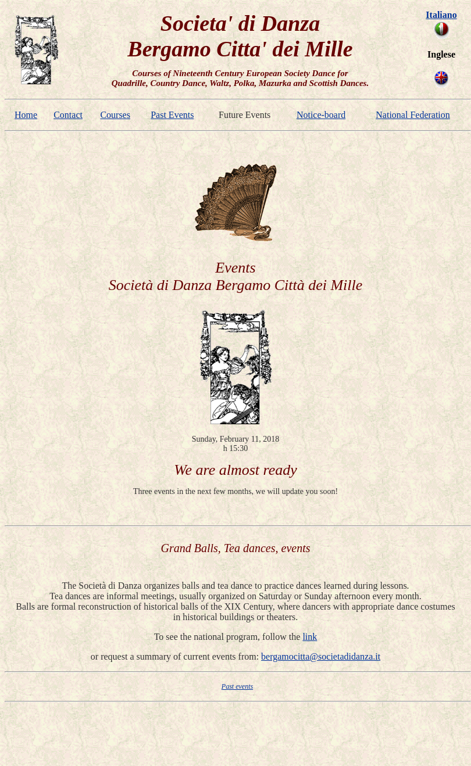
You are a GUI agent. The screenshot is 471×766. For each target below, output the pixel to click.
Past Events (172, 115)
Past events (237, 686)
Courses (115, 115)
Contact (68, 115)
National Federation (413, 115)
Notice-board (321, 115)
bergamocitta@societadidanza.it (320, 656)
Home (26, 115)
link (309, 637)
